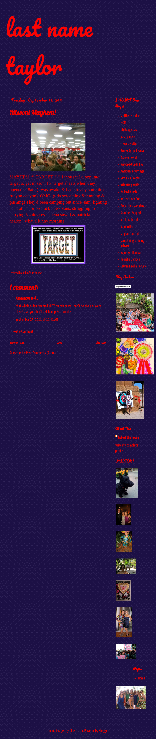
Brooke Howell (128, 157)
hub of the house (128, 438)
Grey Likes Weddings (133, 206)
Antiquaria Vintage (132, 171)
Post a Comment (23, 331)
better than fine (130, 199)
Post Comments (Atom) (41, 353)
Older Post (100, 343)
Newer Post (17, 343)
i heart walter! (129, 144)
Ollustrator (76, 731)
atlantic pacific (129, 185)
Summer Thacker (130, 252)
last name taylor (49, 46)
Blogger (103, 731)
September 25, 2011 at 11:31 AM (37, 320)
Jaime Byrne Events (132, 151)
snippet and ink (129, 234)
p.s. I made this (129, 220)
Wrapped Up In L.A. (132, 164)
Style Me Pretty (130, 178)
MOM (123, 123)
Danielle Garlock (130, 259)
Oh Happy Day (128, 130)
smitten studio (129, 116)
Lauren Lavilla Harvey (133, 266)
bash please (127, 137)
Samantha (126, 227)
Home (59, 343)
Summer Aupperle (131, 213)
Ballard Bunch (128, 192)
